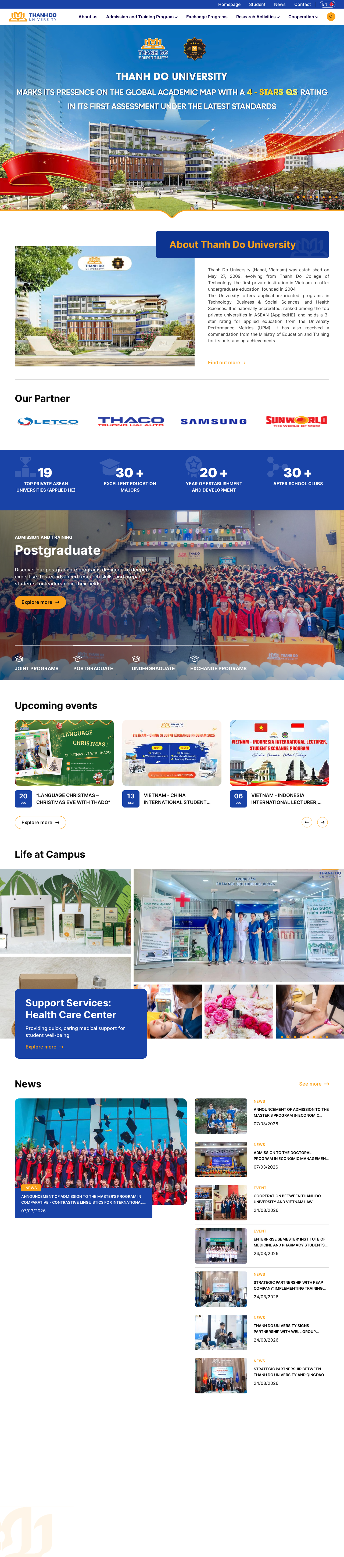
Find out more (227, 362)
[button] (298, 197)
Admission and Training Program (142, 16)
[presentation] (307, 822)
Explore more (40, 602)
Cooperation (303, 16)
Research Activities (258, 16)
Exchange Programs (207, 16)
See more (314, 1084)
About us (88, 16)
